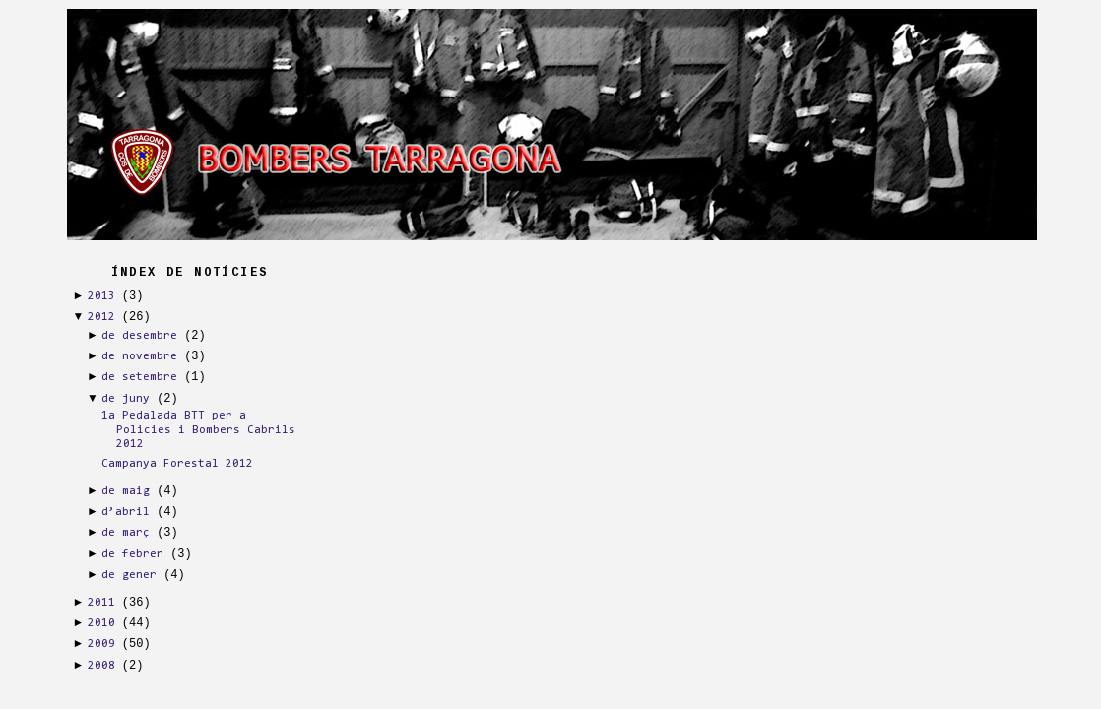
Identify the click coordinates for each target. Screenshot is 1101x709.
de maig (125, 491)
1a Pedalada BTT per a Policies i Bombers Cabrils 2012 (198, 430)
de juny (125, 399)
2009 (101, 644)
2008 (101, 666)
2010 (101, 623)
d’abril (125, 512)
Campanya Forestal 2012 (177, 464)
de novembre (139, 356)
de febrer (132, 554)
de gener (129, 575)
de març (125, 533)
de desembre (139, 336)
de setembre (139, 377)
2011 (101, 603)
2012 (101, 317)
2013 (101, 296)
